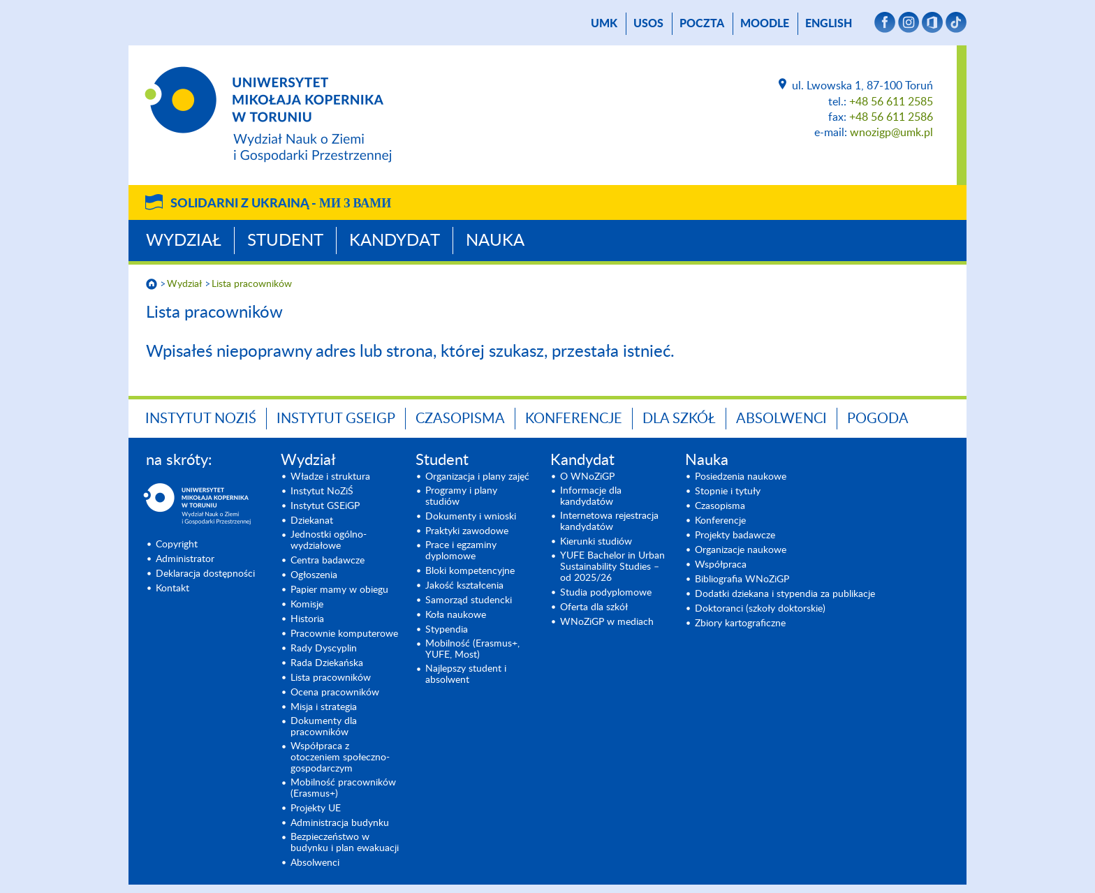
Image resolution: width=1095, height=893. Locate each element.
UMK (604, 23)
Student (285, 241)
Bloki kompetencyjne (470, 571)
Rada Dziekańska (327, 663)
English (828, 23)
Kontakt (172, 588)
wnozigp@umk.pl (891, 132)
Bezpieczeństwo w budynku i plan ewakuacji (345, 842)
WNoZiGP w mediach (607, 622)
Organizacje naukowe (740, 550)
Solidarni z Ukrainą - (280, 204)
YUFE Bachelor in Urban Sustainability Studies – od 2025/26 (612, 567)
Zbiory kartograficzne (740, 623)
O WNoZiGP (587, 477)
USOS (648, 23)
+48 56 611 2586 (891, 117)
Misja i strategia (324, 707)
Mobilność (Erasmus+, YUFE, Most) (472, 649)
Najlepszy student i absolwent (465, 674)
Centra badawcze (328, 561)
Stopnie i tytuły (727, 491)
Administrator (185, 559)
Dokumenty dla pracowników (324, 726)
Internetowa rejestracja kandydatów (609, 521)
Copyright (177, 544)
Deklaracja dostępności (205, 574)
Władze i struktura (330, 477)
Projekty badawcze (735, 535)
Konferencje (573, 419)
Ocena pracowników (335, 693)
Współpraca (721, 565)
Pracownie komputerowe (344, 634)
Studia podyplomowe (606, 593)
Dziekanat (312, 521)
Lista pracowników (252, 284)
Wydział (183, 241)
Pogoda (878, 419)
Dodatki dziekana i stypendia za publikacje (785, 594)
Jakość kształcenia (464, 586)
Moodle (764, 23)
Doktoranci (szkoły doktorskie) (760, 609)
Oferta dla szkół (594, 607)
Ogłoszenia (314, 575)
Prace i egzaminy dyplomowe (461, 550)
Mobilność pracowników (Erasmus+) (343, 788)
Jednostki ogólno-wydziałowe (329, 540)
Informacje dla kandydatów (591, 496)
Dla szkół (679, 419)
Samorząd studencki (468, 600)
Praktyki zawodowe (466, 531)
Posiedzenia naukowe (740, 477)
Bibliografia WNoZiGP (742, 579)
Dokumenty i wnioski (470, 517)
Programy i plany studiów (461, 496)
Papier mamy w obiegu (339, 590)
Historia (307, 619)
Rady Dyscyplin (324, 649)
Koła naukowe (455, 615)
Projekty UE (316, 808)
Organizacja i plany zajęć (477, 477)
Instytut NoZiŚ (200, 419)
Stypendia (446, 630)
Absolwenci (781, 419)
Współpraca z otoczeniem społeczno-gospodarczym (340, 757)
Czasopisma (460, 419)
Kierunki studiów (596, 542)
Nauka (495, 241)
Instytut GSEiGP (336, 419)
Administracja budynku (340, 823)
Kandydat (394, 241)
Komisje (307, 605)
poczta (701, 23)
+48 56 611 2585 (891, 102)
